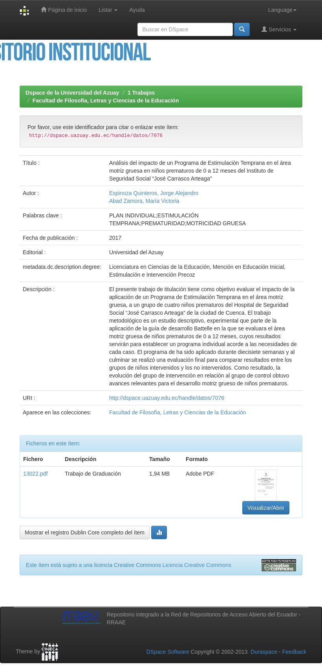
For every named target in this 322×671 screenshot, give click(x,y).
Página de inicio (64, 9)
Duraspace (264, 652)
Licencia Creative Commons (197, 565)
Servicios (279, 29)
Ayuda (137, 10)
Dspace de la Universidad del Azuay (72, 92)
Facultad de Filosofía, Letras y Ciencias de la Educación (106, 100)
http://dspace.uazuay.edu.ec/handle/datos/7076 (166, 398)
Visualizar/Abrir (265, 508)
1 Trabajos (141, 92)
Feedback (294, 652)
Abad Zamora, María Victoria (144, 201)
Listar (108, 10)
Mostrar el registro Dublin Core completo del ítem (85, 532)
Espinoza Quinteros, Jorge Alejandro (153, 193)
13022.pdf (35, 473)
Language (282, 10)
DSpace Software (167, 652)
